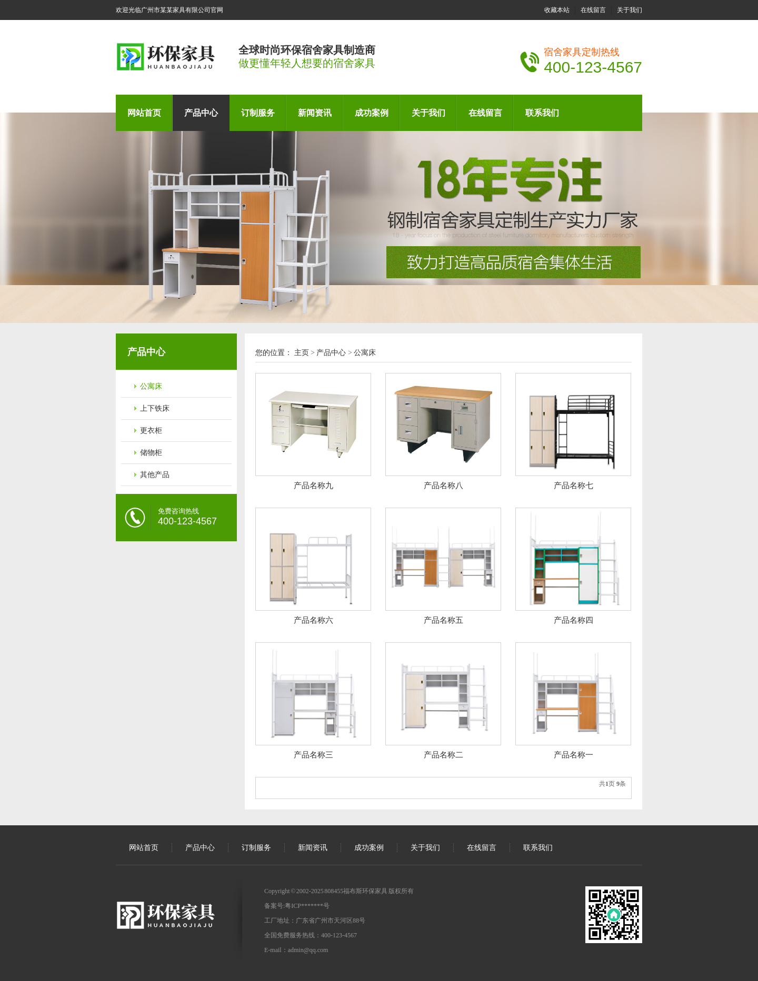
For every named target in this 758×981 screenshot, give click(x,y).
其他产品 (154, 475)
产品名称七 (573, 485)
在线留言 (593, 10)
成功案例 (371, 112)
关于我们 (629, 10)
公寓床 (151, 386)
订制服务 (258, 112)
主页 (301, 353)
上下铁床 (154, 408)
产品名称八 (443, 485)
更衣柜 (151, 430)
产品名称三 (313, 755)
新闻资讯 (315, 112)
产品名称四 (573, 620)
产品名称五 (443, 620)
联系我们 (542, 112)
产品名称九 (313, 485)
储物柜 (151, 453)
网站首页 (144, 112)
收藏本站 (557, 10)
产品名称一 (573, 755)
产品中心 (201, 112)
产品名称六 (313, 620)
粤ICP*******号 (307, 905)
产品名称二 (443, 755)
